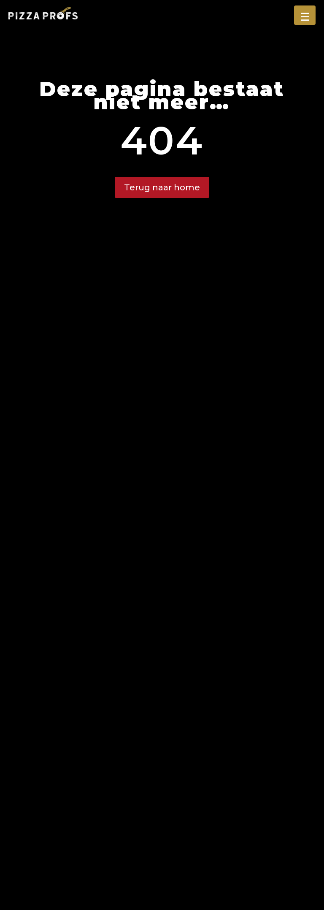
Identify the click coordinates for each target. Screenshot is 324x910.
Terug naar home (162, 187)
